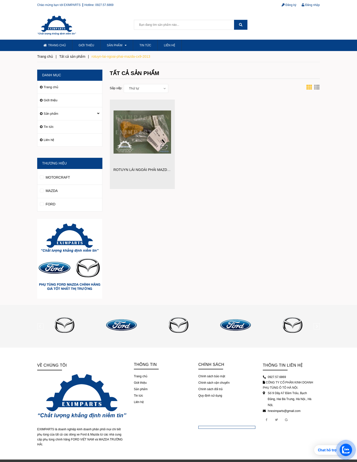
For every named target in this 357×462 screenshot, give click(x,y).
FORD (48, 203)
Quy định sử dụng (210, 395)
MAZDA (49, 190)
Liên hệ (169, 45)
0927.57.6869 (104, 5)
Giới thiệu (86, 45)
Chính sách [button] (211, 364)
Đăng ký (289, 5)
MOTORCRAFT (55, 176)
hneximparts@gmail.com (284, 411)
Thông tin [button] (145, 364)
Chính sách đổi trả (210, 389)
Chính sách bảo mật (211, 376)
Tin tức (145, 45)
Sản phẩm (117, 45)
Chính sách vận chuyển (214, 382)
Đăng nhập (311, 5)
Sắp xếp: (116, 88)
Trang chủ (54, 45)
